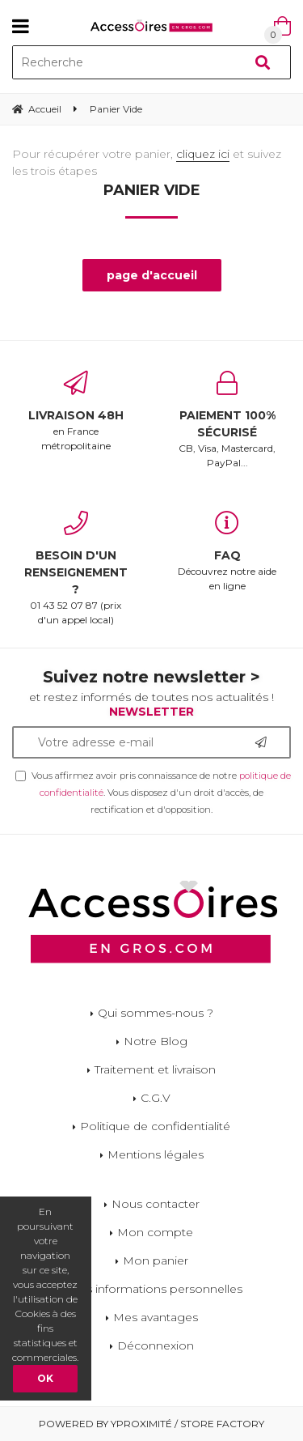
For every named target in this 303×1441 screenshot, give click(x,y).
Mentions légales (155, 1154)
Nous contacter (156, 1204)
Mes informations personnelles (155, 1289)
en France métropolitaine (76, 411)
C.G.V (155, 1097)
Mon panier (155, 1260)
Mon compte (155, 1232)
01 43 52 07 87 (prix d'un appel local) (76, 568)
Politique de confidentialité (155, 1126)
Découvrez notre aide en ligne (228, 551)
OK (45, 1378)
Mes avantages (155, 1317)
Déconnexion (155, 1345)
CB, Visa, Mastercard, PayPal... (228, 420)
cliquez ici (202, 154)
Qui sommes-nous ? (155, 1012)
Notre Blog (155, 1041)
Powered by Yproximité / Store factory (151, 1424)
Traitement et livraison (155, 1069)
